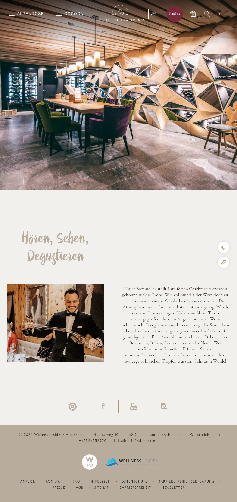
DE (219, 14)
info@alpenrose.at (144, 440)
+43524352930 (92, 440)
